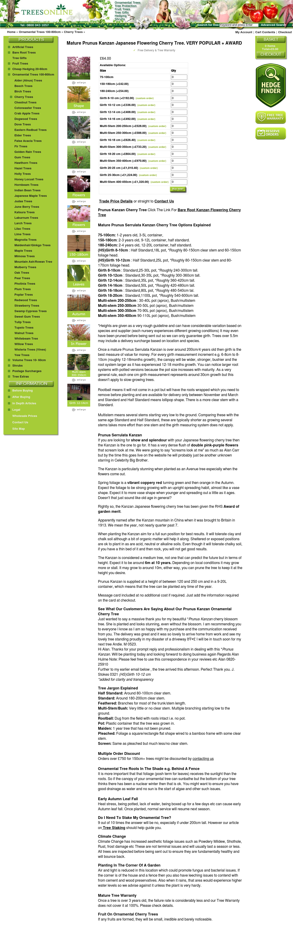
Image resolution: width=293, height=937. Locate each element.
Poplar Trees (23, 294)
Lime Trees (22, 234)
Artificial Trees (22, 47)
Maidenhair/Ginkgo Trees (32, 245)
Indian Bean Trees (27, 190)
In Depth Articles (22, 403)
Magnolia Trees (25, 239)
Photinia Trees (24, 283)
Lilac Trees (22, 228)
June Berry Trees (26, 206)
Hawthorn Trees (25, 163)
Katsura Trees (24, 212)
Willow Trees (23, 344)
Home (11, 32)
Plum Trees (22, 289)
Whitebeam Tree (26, 338)
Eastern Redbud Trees (30, 130)
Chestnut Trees (25, 102)
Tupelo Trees (23, 327)
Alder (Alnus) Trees (28, 80)
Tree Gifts (19, 58)
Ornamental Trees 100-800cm (40, 32)
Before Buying (20, 390)
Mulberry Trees (25, 267)
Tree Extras (20, 376)
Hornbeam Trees (26, 185)
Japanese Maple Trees (30, 195)
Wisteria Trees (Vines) (30, 349)
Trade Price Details (116, 201)
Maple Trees (23, 250)
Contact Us (164, 201)
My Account (243, 32)
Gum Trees (22, 157)
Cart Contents (265, 32)
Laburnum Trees (26, 217)
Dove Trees (22, 124)
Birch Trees (22, 91)
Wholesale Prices (22, 416)
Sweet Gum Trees (27, 316)
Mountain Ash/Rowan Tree (33, 261)
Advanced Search (273, 25)
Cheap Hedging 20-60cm (29, 69)
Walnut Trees (23, 333)
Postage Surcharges (26, 371)
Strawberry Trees (26, 305)
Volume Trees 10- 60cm (29, 360)
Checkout (285, 32)
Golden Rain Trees (27, 152)
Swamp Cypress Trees (30, 311)
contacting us (203, 759)
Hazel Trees (22, 168)
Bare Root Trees (24, 52)
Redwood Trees (25, 300)
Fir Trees (20, 146)
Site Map (16, 428)
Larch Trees (23, 223)
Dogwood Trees (25, 119)
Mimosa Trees (24, 256)
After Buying (19, 397)
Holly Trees (22, 174)
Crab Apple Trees (26, 113)
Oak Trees (21, 272)
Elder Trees (22, 135)
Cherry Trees (73, 32)
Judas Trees (23, 201)
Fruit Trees (20, 63)
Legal (14, 409)
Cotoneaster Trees (27, 108)
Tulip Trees (22, 322)
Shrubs (17, 365)
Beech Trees (23, 86)
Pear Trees (22, 278)
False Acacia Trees (28, 141)
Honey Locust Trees (28, 179)
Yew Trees (22, 355)
